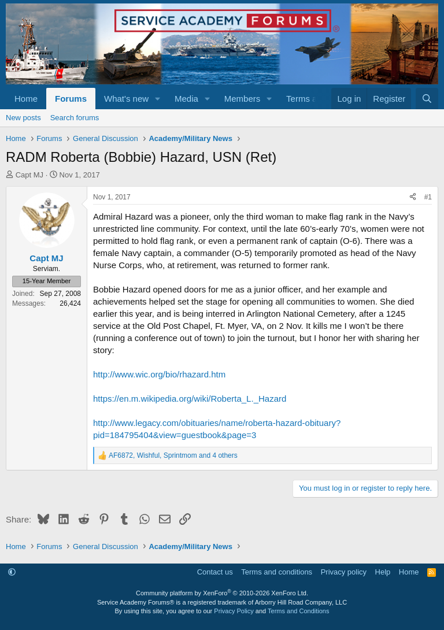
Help (383, 572)
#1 (428, 197)
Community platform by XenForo (222, 593)
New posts (23, 117)
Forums (71, 98)
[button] (158, 98)
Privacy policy (344, 572)
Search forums (74, 117)
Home (26, 98)
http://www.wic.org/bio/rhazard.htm (159, 374)
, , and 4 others (173, 455)
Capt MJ (29, 175)
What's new (126, 98)
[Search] (427, 98)
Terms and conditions (276, 572)
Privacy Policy (233, 610)
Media (186, 98)
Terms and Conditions (298, 610)
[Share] (412, 197)
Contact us (215, 572)
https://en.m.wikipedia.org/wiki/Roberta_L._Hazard (189, 398)
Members (242, 98)
